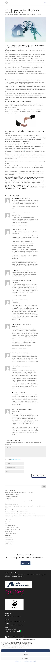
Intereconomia (8, 537)
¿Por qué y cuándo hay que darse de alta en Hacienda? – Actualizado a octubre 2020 (26, 515)
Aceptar (25, 651)
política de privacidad (15, 459)
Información (7, 535)
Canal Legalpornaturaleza (10, 525)
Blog (6, 523)
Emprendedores (8, 531)
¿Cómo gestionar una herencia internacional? (21, 509)
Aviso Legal (33, 661)
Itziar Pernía (15, 213)
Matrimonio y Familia (9, 539)
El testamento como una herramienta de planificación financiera (19, 492)
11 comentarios (38, 14)
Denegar (25, 654)
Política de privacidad (27, 661)
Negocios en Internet (9, 541)
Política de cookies (18, 661)
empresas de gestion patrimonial (12, 506)
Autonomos (7, 521)
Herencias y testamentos (10, 533)
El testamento (8, 498)
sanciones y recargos (21, 150)
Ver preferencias (25, 658)
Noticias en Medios (9, 543)
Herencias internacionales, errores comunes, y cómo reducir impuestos (20, 500)
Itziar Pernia (9, 14)
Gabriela (14, 270)
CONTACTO (25, 563)
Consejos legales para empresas (12, 527)
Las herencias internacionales (11, 496)
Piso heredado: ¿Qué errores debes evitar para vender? (24, 514)
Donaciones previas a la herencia (12, 494)
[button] (49, 639)
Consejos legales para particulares (26, 14)
